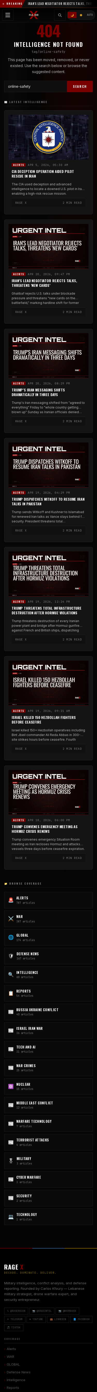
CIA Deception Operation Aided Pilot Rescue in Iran (43, 174)
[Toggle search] (59, 15)
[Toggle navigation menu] (7, 15)
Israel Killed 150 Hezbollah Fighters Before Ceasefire (44, 720)
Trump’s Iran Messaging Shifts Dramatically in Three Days (38, 392)
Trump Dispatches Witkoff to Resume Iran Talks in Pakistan (48, 501)
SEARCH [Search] (80, 86)
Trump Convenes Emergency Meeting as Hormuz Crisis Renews (45, 829)
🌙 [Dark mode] (72, 15)
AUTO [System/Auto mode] (90, 15)
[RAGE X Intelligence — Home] (34, 15)
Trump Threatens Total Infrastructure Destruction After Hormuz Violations (46, 610)
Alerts (18, 165)
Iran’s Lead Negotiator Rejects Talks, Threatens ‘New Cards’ (44, 283)
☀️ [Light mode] (81, 15)
